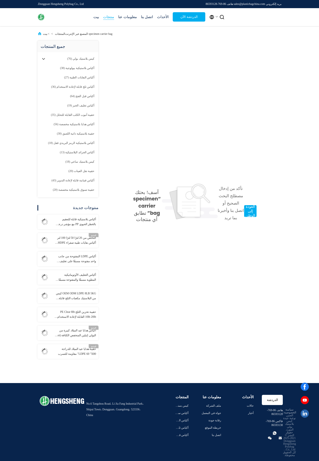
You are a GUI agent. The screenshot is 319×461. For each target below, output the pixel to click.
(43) (72, 180)
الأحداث (163, 17)
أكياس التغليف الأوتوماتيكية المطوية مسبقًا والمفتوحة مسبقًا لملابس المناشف (77, 277)
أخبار (251, 413)
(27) (79, 77)
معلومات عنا (127, 17)
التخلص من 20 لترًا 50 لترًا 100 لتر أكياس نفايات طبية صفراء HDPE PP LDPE (76, 240)
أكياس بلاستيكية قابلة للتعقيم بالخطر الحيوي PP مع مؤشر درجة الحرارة (76, 222)
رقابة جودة (215, 420)
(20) (81, 171)
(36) (72, 86)
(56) (74, 124)
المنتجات (60, 33)
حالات (250, 405)
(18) (71, 143)
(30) (75, 133)
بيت (96, 17)
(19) (80, 105)
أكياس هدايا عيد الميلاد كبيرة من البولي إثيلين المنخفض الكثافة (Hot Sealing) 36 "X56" (76, 333)
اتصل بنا (147, 17)
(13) (77, 152)
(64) (82, 96)
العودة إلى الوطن (250, 211)
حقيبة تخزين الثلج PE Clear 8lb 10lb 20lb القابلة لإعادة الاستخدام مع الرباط (76, 314)
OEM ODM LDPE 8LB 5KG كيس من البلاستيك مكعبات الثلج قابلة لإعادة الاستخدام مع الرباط (76, 296)
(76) (80, 58)
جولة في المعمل (211, 413)
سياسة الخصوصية (290, 411)
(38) (77, 68)
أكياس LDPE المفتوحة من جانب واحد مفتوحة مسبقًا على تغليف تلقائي (77, 259)
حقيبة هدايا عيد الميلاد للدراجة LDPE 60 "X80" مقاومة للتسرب (77, 351)
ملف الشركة (213, 405)
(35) (72, 114)
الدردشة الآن (188, 16)
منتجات (108, 17)
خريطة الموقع (213, 427)
